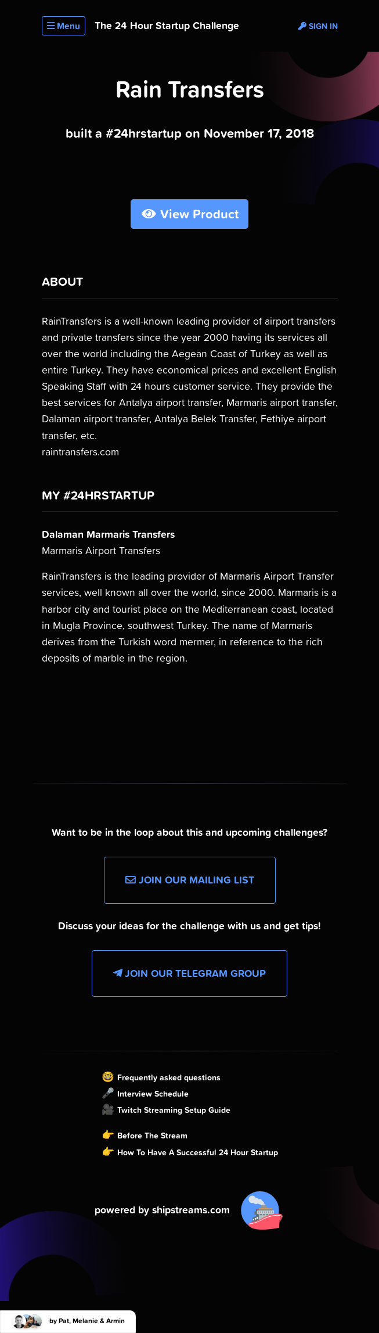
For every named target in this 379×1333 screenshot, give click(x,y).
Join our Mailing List (189, 880)
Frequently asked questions (169, 1077)
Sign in (318, 26)
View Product (189, 214)
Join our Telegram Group (189, 973)
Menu (63, 26)
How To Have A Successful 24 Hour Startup (197, 1152)
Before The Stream (152, 1135)
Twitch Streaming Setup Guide (173, 1110)
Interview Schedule (153, 1094)
